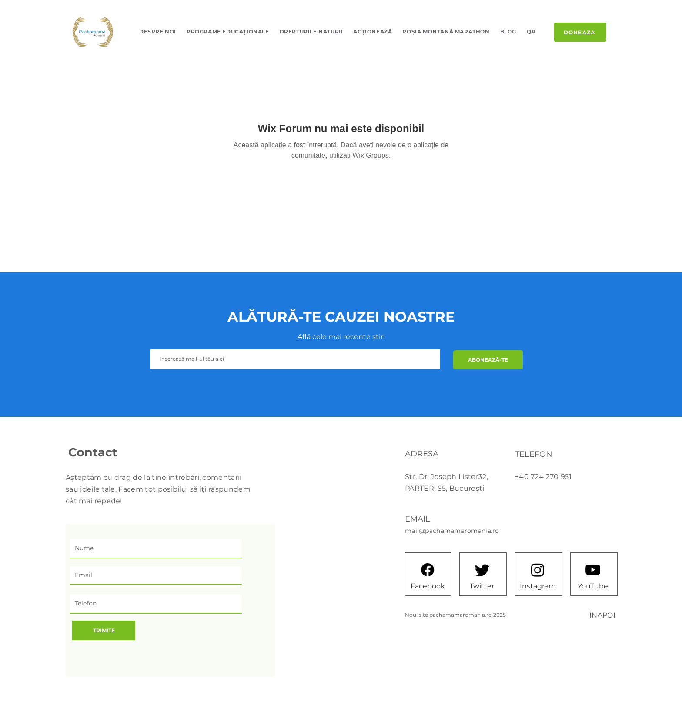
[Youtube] (593, 569)
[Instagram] (538, 586)
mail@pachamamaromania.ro (452, 531)
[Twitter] (482, 586)
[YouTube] (593, 586)
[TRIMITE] (103, 630)
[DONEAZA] (580, 32)
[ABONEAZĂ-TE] (488, 359)
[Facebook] (427, 586)
